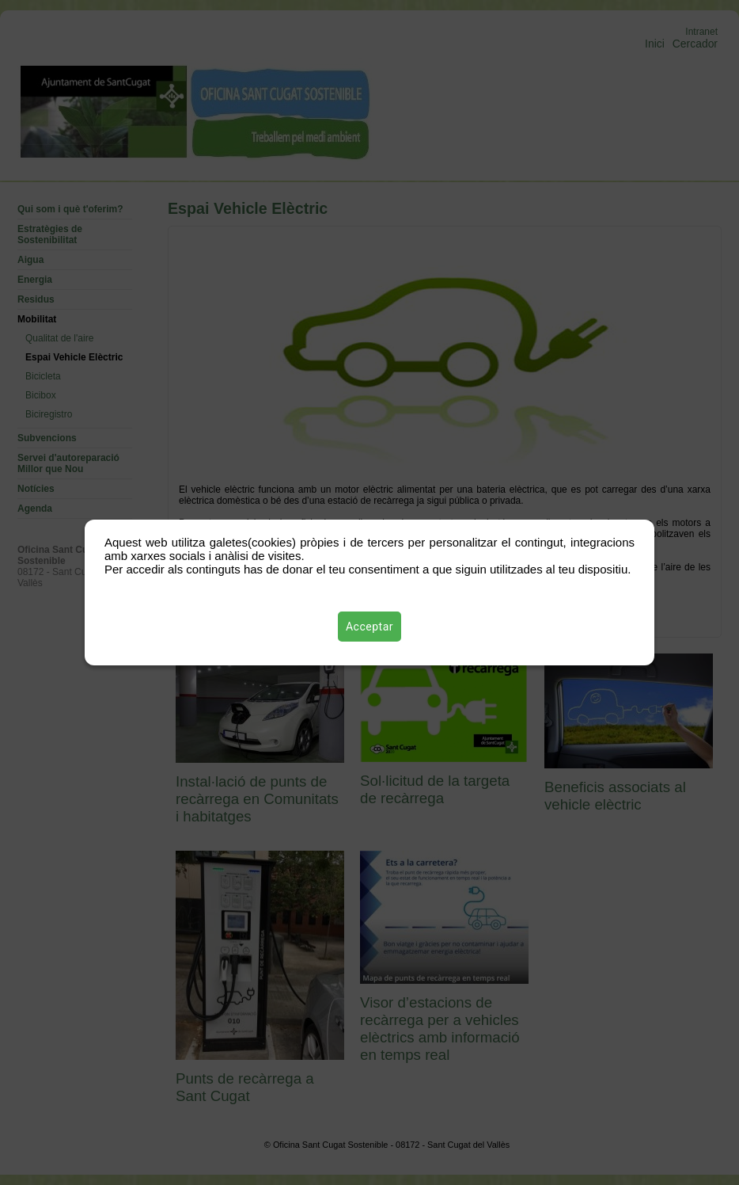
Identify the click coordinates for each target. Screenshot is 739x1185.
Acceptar (369, 626)
